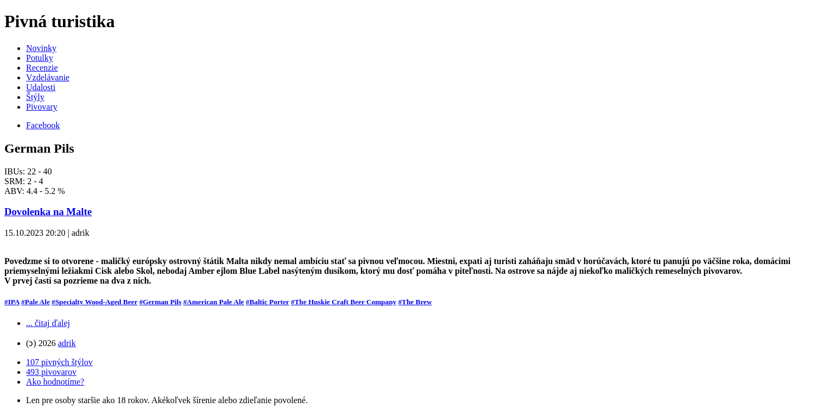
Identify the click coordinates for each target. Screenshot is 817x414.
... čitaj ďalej (48, 323)
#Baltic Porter (267, 302)
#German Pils (160, 302)
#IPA (12, 302)
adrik (67, 343)
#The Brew (415, 302)
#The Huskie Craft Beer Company (343, 302)
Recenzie (42, 67)
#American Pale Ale (213, 302)
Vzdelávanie (47, 77)
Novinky (41, 48)
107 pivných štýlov (59, 362)
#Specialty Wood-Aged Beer (94, 302)
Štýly (35, 97)
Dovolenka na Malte (48, 211)
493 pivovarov (51, 372)
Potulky (39, 57)
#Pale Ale (35, 302)
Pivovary (42, 106)
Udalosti (40, 87)
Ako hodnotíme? (55, 381)
